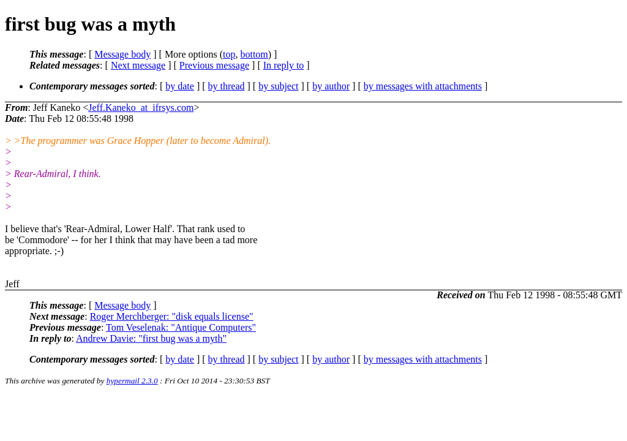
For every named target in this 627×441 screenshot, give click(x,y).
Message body (122, 54)
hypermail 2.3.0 (132, 380)
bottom (254, 54)
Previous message (214, 65)
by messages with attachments (423, 86)
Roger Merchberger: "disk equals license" (171, 316)
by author (331, 86)
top (229, 54)
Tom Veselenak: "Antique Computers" (181, 327)
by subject (278, 86)
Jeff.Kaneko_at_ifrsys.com (140, 107)
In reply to (283, 65)
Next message (138, 65)
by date (179, 86)
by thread (226, 86)
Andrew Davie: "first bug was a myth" (151, 338)
